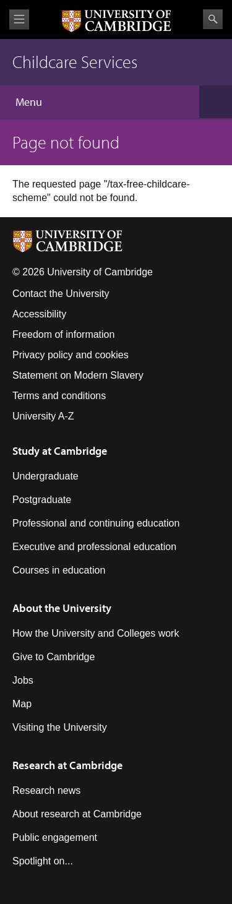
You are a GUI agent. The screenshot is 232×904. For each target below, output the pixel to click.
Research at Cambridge (67, 765)
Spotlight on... (42, 861)
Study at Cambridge (59, 451)
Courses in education (58, 570)
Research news (46, 790)
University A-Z (43, 416)
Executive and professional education (94, 546)
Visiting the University (59, 727)
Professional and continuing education (95, 523)
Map (22, 704)
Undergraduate (45, 476)
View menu (19, 19)
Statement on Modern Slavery (78, 375)
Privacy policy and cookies (70, 355)
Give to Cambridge (53, 657)
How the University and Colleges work (95, 633)
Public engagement (54, 837)
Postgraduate (41, 499)
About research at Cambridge (77, 814)
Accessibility (39, 314)
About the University (61, 608)
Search (213, 19)
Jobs (22, 680)
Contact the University (61, 293)
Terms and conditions (59, 395)
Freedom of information (63, 334)
